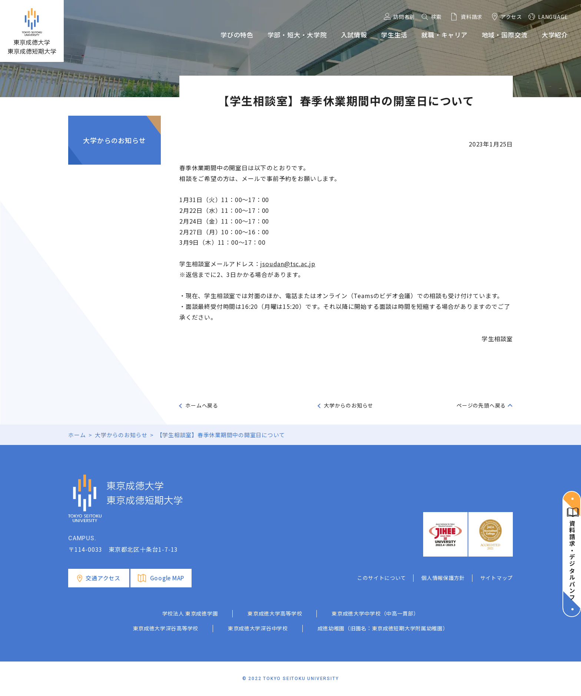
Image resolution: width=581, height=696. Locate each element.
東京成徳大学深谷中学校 (258, 628)
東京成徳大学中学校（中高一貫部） (375, 613)
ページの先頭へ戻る (481, 405)
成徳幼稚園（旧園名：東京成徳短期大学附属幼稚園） (383, 628)
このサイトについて (381, 577)
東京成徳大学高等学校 (275, 613)
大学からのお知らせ (114, 140)
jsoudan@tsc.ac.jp (287, 263)
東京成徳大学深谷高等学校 (165, 628)
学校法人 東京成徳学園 (190, 613)
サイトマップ (496, 577)
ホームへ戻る (201, 405)
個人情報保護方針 (443, 577)
